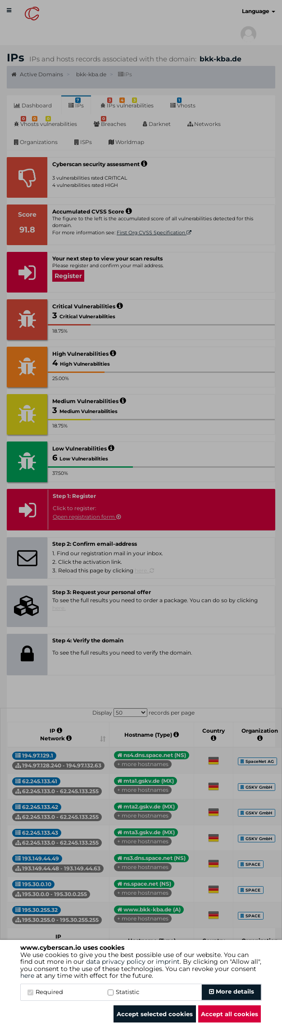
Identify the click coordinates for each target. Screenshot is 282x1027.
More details (231, 991)
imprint (168, 961)
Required (45, 991)
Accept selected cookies (155, 1014)
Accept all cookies (229, 1014)
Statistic (123, 991)
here (27, 975)
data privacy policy (116, 961)
